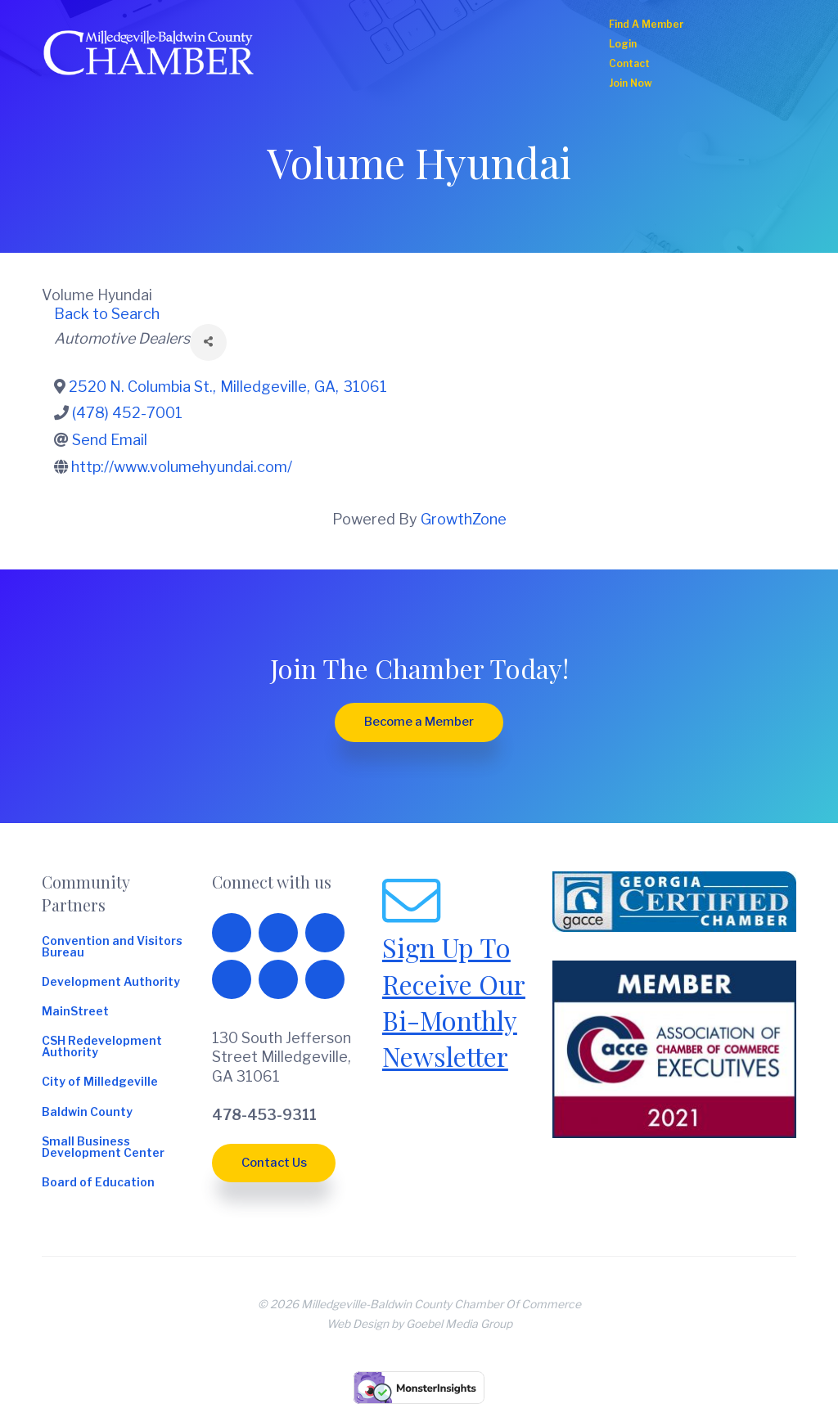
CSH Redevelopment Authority (102, 1047)
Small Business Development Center (103, 1147)
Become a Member (419, 721)
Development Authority (111, 982)
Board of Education (98, 1183)
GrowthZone (464, 519)
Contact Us (274, 1162)
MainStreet (75, 1012)
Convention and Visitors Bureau (112, 947)
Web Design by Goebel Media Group (419, 1323)
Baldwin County (87, 1112)
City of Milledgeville (100, 1082)
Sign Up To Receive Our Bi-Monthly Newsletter (453, 1001)
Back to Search (107, 313)
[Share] (208, 342)
